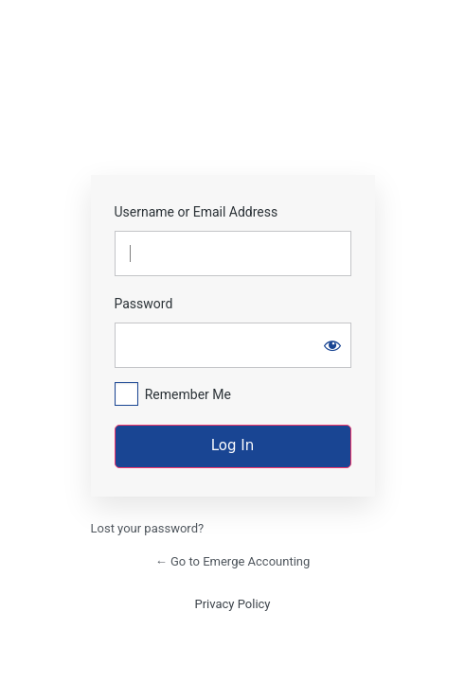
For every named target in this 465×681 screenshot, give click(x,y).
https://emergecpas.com (233, 116)
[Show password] (332, 345)
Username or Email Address (196, 211)
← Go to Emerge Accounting (233, 561)
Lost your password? (148, 528)
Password (144, 303)
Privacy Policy (232, 604)
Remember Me (188, 394)
